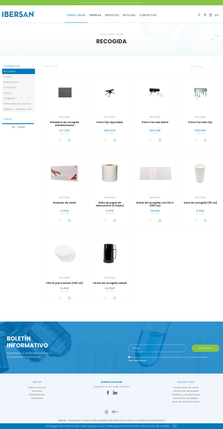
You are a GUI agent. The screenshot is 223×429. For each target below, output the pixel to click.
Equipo (8, 93)
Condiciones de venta (186, 387)
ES (216, 15)
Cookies (165, 426)
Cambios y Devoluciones (186, 394)
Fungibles (9, 98)
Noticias (129, 15)
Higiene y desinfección (18, 109)
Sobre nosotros (37, 387)
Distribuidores (37, 394)
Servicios (37, 391)
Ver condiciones (137, 360)
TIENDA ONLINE (76, 15)
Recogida (10, 71)
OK (174, 426)
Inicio (103, 34)
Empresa (95, 15)
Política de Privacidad (186, 391)
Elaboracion (11, 82)
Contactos (148, 15)
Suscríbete (205, 348)
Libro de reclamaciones (186, 401)
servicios (112, 15)
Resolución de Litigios (185, 398)
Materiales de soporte (17, 103)
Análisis (8, 76)
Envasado (10, 87)
